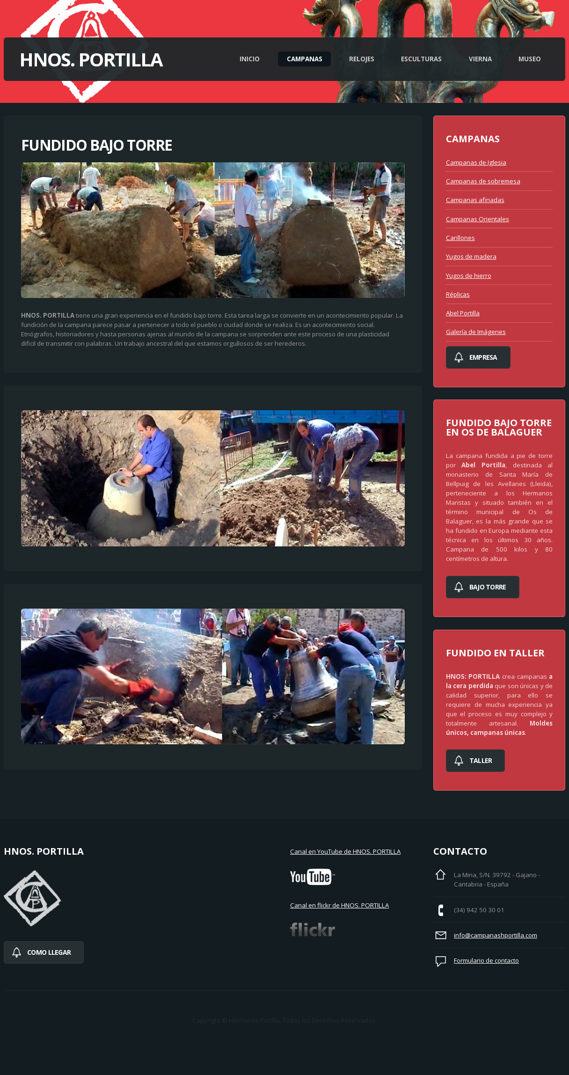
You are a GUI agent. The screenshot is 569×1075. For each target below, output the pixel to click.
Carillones (460, 237)
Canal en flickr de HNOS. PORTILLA (339, 905)
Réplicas (458, 294)
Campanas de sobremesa (483, 181)
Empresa (483, 357)
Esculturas (421, 59)
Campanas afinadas (475, 200)
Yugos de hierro (468, 275)
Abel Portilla (463, 313)
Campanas (304, 59)
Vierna (480, 59)
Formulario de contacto (486, 960)
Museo (529, 59)
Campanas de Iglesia (476, 162)
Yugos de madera (471, 256)
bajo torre (487, 586)
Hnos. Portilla (90, 59)
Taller (480, 760)
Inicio (250, 59)
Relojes (361, 59)
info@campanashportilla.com (495, 935)
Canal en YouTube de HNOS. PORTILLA (345, 851)
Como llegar (49, 952)
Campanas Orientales (477, 219)
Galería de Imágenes (476, 331)
